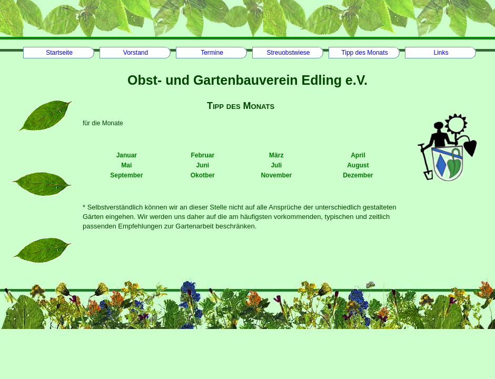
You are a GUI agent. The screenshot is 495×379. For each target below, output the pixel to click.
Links (440, 52)
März (276, 155)
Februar (202, 155)
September (126, 175)
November (276, 175)
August (358, 165)
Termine (212, 52)
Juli (276, 165)
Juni (202, 165)
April (358, 155)
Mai (126, 165)
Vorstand (135, 52)
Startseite (59, 52)
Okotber (203, 175)
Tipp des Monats (364, 52)
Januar (126, 155)
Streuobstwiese (288, 52)
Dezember (358, 175)
